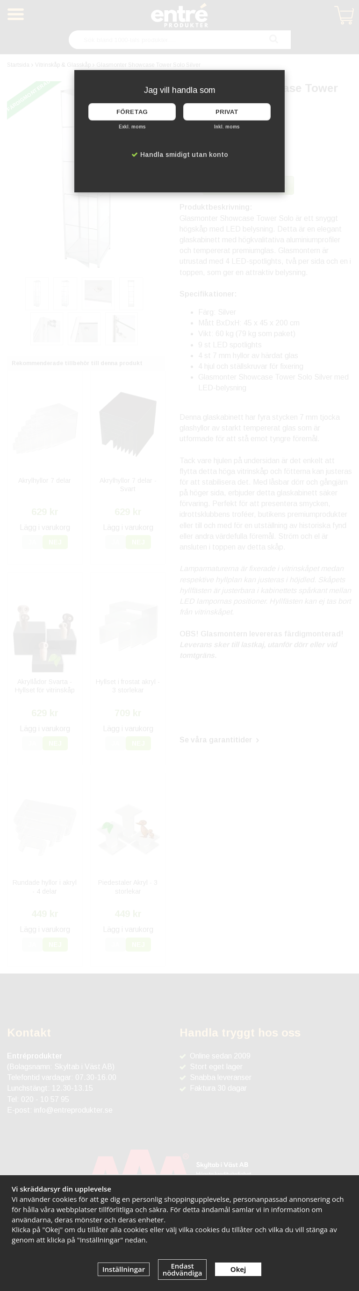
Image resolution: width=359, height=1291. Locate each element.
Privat (226, 111)
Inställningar (123, 1269)
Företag (132, 111)
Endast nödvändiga (182, 1269)
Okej (238, 1269)
